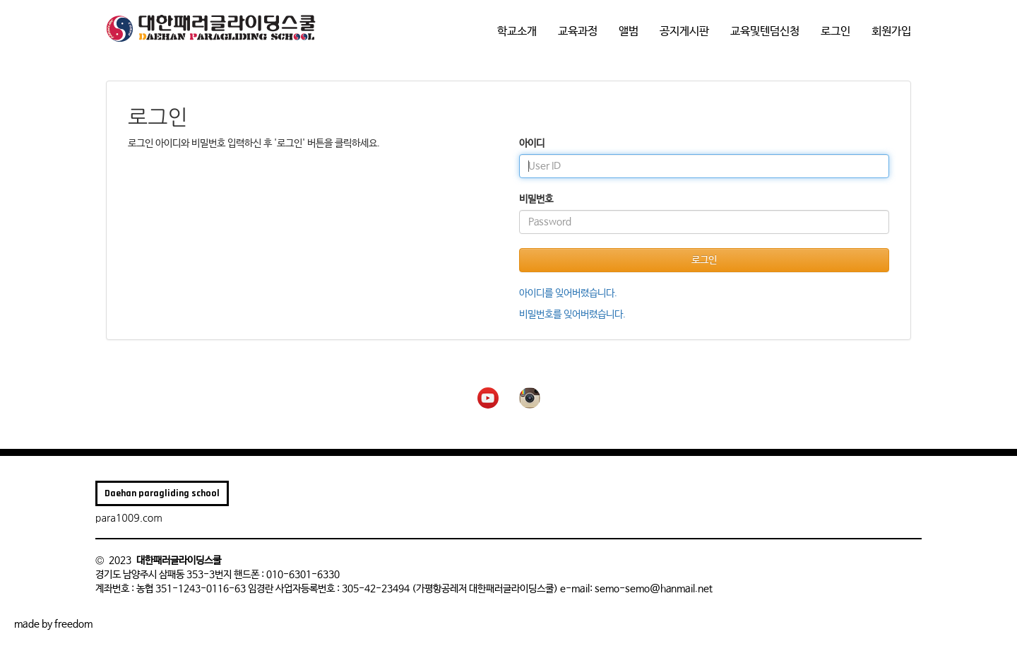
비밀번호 (536, 199)
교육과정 (577, 31)
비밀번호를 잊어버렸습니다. (572, 314)
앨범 (628, 31)
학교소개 (517, 31)
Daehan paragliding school (162, 493)
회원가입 (891, 31)
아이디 (532, 143)
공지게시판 (684, 31)
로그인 (835, 31)
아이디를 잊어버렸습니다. (568, 293)
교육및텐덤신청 (764, 31)
